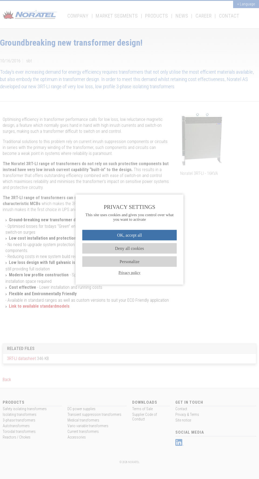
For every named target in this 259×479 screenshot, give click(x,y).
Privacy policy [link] (129, 273)
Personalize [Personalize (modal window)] (129, 261)
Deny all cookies (129, 248)
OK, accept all (129, 235)
